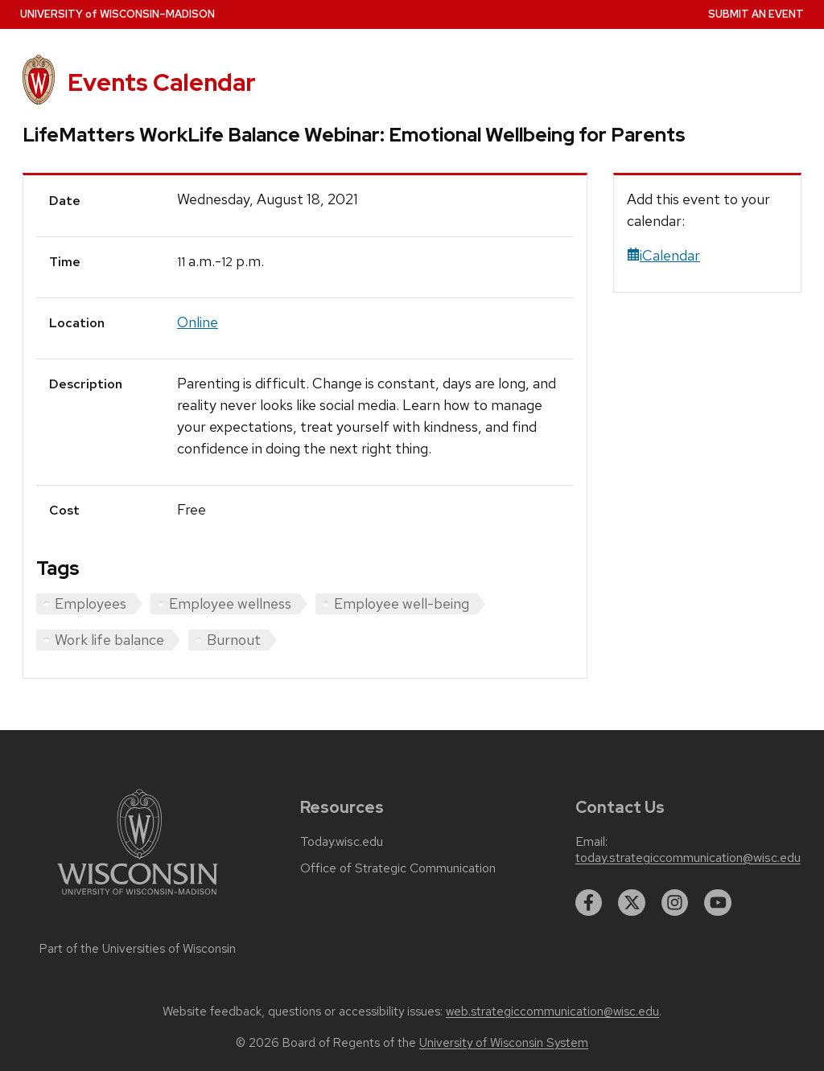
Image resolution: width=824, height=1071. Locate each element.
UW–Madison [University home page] (117, 14)
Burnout (234, 639)
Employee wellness (230, 603)
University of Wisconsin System (503, 1043)
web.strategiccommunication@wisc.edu (552, 1011)
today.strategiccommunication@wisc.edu (688, 858)
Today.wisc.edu (341, 842)
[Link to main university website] (137, 897)
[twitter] (631, 903)
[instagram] (675, 903)
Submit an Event (756, 14)
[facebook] (589, 903)
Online (197, 322)
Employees (90, 603)
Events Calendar (162, 82)
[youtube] (717, 903)
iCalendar (663, 255)
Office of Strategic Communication (398, 868)
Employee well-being (401, 603)
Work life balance (109, 639)
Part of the (137, 949)
